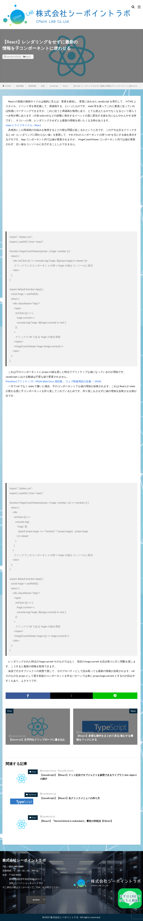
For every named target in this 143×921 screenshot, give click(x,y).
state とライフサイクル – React (23, 125)
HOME (8, 86)
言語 (43, 86)
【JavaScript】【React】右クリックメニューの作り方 (71, 798)
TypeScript (32, 794)
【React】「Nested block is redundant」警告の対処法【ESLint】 (78, 820)
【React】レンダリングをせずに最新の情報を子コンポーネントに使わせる (105, 86)
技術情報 (20, 86)
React (28, 56)
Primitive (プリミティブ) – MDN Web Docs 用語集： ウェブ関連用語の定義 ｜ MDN (53, 381)
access (36, 899)
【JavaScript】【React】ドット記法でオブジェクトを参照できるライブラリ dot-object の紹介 (87, 776)
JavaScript (54, 86)
